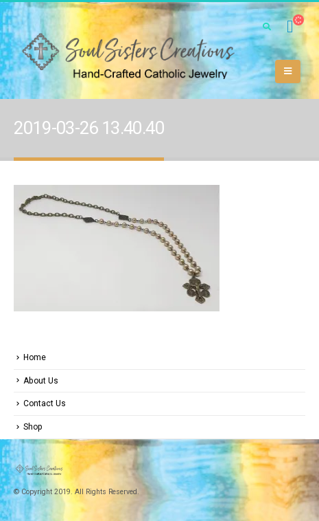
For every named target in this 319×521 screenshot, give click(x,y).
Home (34, 357)
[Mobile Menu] (287, 71)
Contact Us (44, 403)
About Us (40, 381)
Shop (33, 427)
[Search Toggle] (266, 27)
